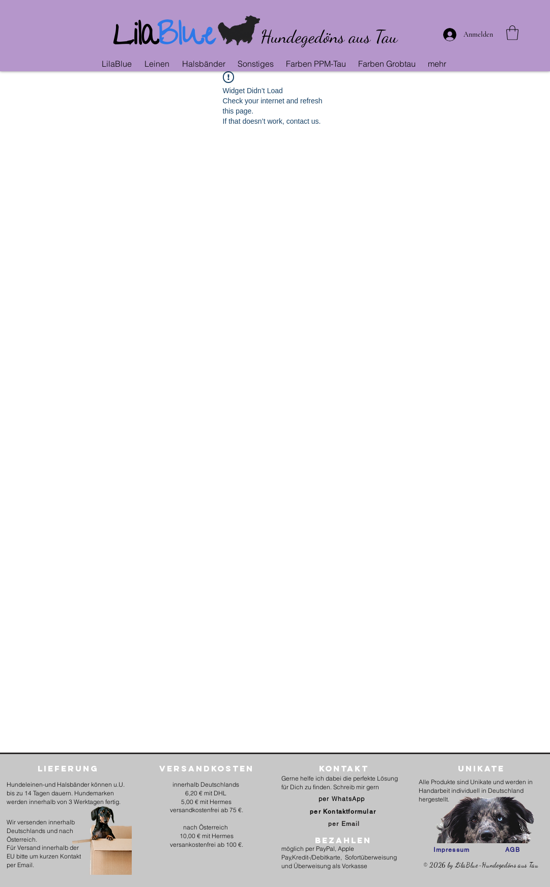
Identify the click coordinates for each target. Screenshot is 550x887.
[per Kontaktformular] (344, 811)
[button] (158, 63)
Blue (186, 38)
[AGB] (512, 849)
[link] (512, 32)
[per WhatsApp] (343, 798)
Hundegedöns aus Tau (328, 36)
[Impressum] (451, 849)
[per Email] (344, 823)
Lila (135, 38)
